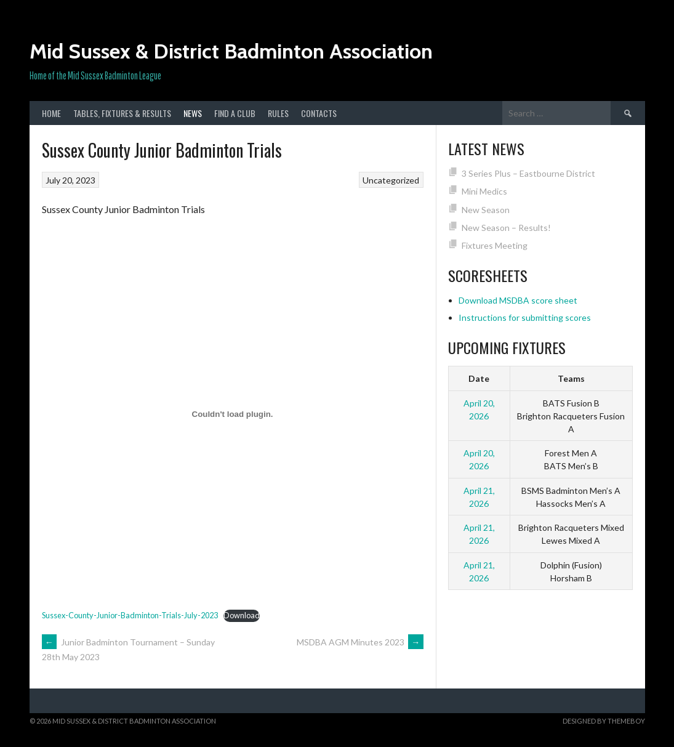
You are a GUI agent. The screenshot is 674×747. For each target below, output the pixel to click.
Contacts (319, 113)
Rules (278, 113)
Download (241, 615)
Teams (571, 378)
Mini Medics (484, 191)
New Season (486, 209)
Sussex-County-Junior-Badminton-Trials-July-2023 (130, 615)
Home (51, 113)
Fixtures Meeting (495, 245)
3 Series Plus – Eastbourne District (528, 173)
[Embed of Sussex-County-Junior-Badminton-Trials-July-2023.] (232, 414)
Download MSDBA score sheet (518, 300)
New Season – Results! (506, 227)
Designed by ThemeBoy (604, 721)
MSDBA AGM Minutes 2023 (360, 642)
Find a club (234, 113)
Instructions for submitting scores (525, 317)
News (192, 113)
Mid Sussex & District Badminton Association (231, 51)
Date (478, 378)
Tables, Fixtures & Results (122, 113)
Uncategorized (391, 180)
